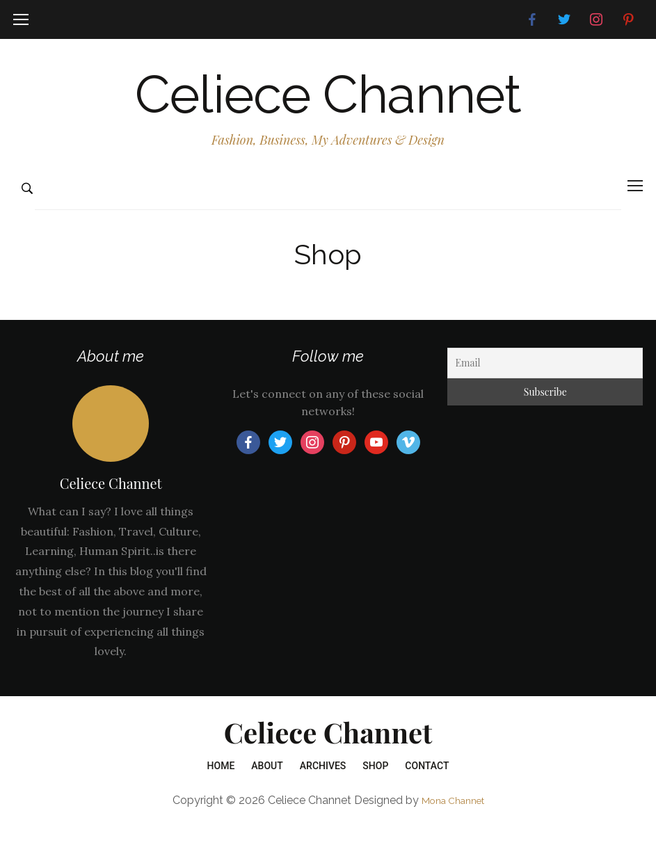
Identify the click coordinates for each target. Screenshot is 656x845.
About (266, 781)
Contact (427, 781)
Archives (323, 781)
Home (221, 781)
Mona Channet (452, 814)
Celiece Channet (328, 101)
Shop (375, 781)
